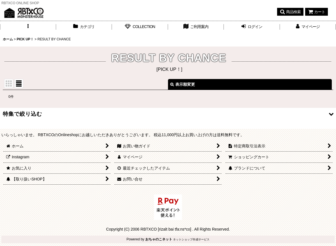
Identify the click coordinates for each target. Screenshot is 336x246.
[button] (290, 12)
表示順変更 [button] (182, 84)
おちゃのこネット (158, 239)
